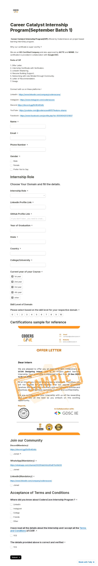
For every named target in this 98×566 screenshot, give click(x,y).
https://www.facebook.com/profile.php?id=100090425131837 (46, 116)
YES (15, 535)
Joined (16, 454)
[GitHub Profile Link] (28, 219)
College (16, 513)
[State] (28, 242)
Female (16, 165)
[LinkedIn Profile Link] (28, 207)
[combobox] (28, 149)
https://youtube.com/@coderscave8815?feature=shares (42, 110)
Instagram (17, 509)
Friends (16, 517)
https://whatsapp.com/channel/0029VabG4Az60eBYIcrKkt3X (36, 465)
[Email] (28, 138)
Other (15, 521)
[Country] (28, 253)
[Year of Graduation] (28, 230)
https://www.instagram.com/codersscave (37, 100)
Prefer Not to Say (20, 169)
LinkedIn (16, 504)
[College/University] (28, 265)
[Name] (28, 126)
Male (15, 161)
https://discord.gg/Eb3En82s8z (31, 105)
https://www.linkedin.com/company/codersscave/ (40, 94)
